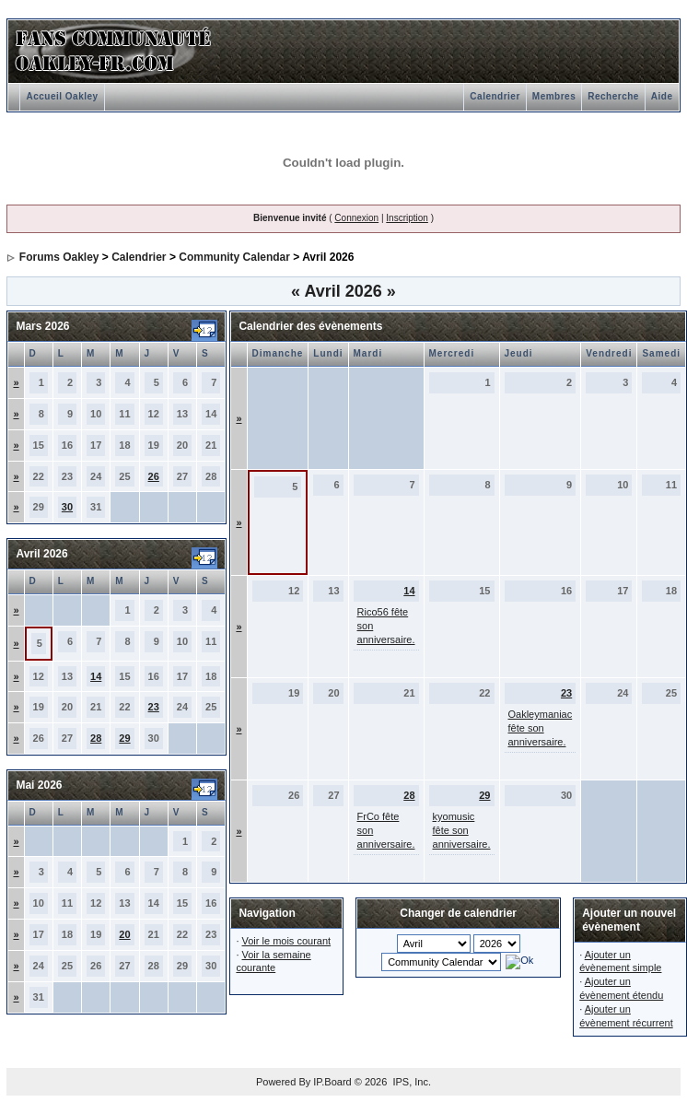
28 (95, 738)
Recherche (613, 96)
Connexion (356, 218)
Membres (554, 96)
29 (124, 738)
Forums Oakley (59, 257)
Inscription (407, 218)
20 (124, 934)
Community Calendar (234, 257)
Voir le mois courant (287, 940)
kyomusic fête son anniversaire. (462, 830)
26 (153, 476)
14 (95, 676)
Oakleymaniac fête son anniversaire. (540, 728)
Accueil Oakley (62, 96)
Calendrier (494, 96)
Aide (662, 96)
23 (153, 706)
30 (67, 506)
